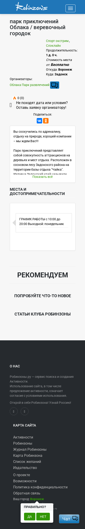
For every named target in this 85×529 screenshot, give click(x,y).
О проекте (21, 475)
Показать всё (42, 177)
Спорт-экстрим (57, 41)
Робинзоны (22, 443)
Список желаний (27, 461)
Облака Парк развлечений (29, 85)
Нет (43, 516)
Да (30, 516)
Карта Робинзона (27, 455)
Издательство (25, 468)
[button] (37, 499)
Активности (23, 437)
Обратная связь (26, 493)
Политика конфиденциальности (40, 487)
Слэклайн (53, 45)
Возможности (24, 481)
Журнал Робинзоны (29, 449)
